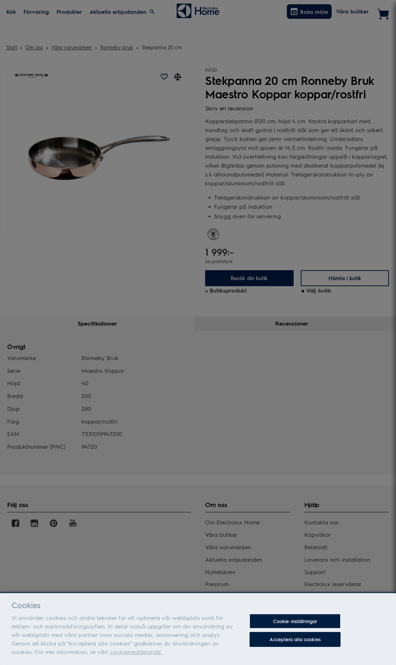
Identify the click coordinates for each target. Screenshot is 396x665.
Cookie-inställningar (295, 624)
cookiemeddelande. (136, 654)
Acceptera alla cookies (295, 642)
